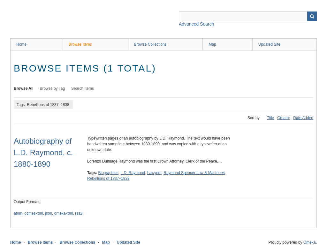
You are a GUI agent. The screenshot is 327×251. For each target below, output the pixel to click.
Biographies (108, 173)
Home (21, 44)
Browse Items (80, 44)
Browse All (24, 88)
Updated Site (269, 44)
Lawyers (154, 173)
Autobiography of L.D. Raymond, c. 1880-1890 (43, 152)
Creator (283, 118)
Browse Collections (150, 44)
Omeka (309, 242)
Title (270, 118)
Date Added (303, 118)
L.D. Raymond (133, 173)
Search (312, 16)
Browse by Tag (52, 88)
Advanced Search (196, 24)
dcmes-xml (33, 213)
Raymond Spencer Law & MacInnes (194, 173)
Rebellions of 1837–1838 (108, 178)
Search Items (82, 88)
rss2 (78, 213)
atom (18, 213)
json (48, 213)
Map (212, 44)
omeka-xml (63, 213)
